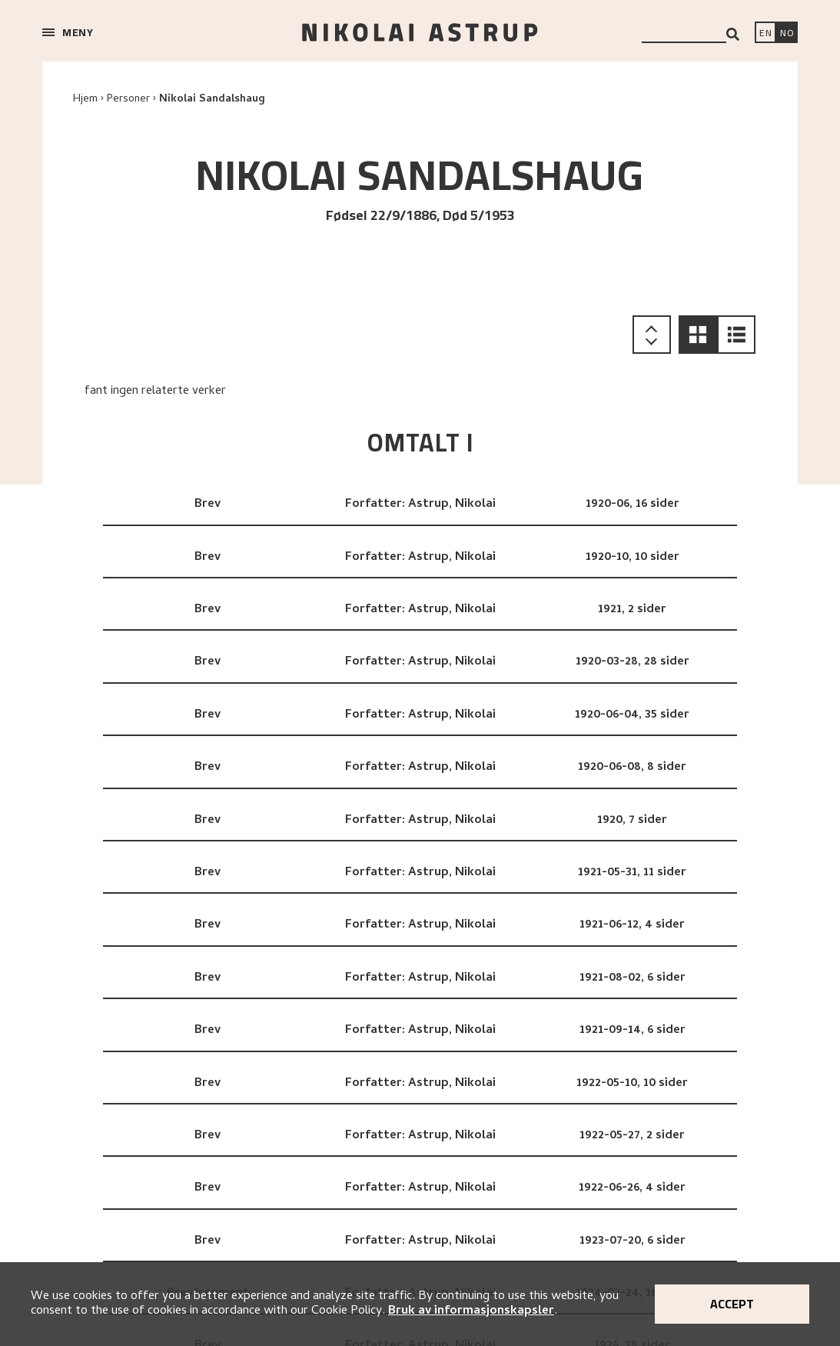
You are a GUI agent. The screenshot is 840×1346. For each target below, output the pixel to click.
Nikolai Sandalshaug (212, 99)
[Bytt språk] (787, 34)
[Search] (732, 34)
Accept (732, 1303)
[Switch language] (765, 34)
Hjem (85, 99)
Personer (128, 99)
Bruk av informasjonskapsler (471, 1311)
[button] (698, 334)
